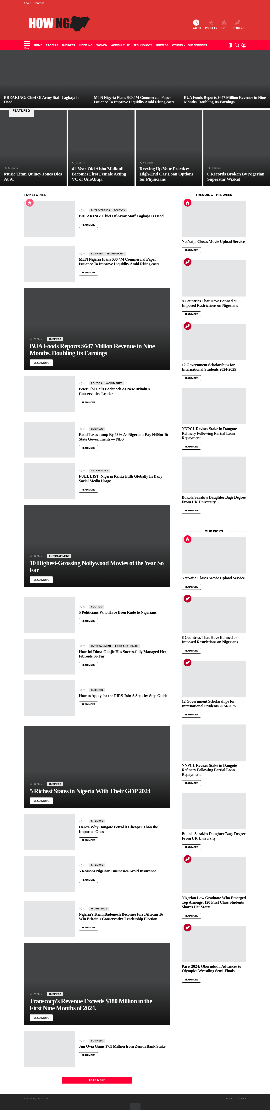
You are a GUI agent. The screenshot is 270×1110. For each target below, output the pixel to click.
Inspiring (85, 45)
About (27, 3)
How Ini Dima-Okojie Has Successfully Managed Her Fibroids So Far (122, 654)
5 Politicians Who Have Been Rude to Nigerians (118, 612)
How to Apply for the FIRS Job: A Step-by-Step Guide (123, 695)
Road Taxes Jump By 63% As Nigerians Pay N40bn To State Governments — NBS (123, 436)
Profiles (52, 45)
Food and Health (126, 646)
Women (101, 45)
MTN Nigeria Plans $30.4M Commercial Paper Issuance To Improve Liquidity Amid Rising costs (119, 261)
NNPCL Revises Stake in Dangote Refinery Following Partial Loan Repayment (209, 433)
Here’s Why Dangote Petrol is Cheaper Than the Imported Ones (118, 829)
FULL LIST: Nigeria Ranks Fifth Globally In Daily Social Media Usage (120, 478)
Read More (88, 224)
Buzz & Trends (100, 210)
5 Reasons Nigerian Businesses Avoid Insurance (117, 871)
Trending (237, 24)
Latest (196, 24)
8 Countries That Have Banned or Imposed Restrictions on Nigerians (210, 303)
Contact (39, 3)
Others (177, 45)
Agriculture (120, 45)
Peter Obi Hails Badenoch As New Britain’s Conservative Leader (114, 391)
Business (68, 45)
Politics (119, 210)
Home (38, 45)
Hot (224, 24)
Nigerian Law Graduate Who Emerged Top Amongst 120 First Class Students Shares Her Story (214, 902)
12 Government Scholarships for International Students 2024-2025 (209, 367)
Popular (211, 24)
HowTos (162, 45)
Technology (143, 45)
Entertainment (59, 556)
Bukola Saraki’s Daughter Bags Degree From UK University (214, 499)
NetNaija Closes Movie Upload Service (213, 241)
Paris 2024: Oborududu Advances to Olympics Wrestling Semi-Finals (211, 968)
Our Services (197, 45)
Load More (97, 1080)
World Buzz (114, 383)
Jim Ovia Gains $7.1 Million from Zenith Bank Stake (122, 1046)
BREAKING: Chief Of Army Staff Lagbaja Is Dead (121, 216)
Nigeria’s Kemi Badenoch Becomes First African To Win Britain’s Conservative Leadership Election (121, 916)
